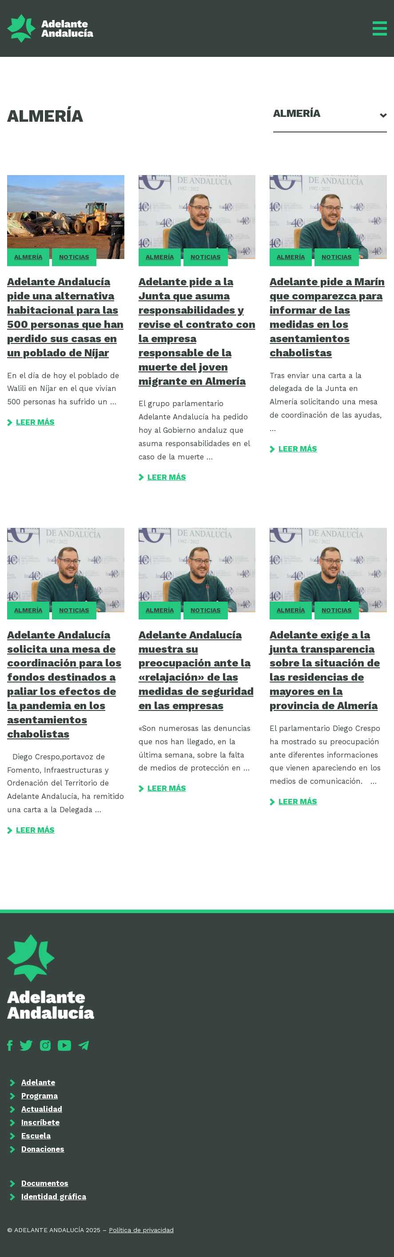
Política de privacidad (141, 1229)
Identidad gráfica (53, 1196)
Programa (39, 1095)
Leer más (31, 422)
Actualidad (41, 1109)
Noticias (74, 256)
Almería (28, 256)
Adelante (38, 1082)
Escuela (36, 1135)
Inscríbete (40, 1122)
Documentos (44, 1183)
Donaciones (42, 1149)
